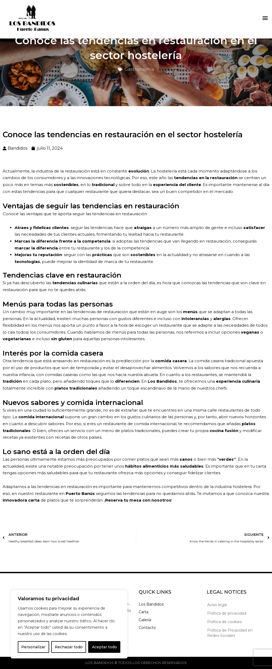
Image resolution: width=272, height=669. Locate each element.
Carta (143, 612)
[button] (265, 16)
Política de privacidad (226, 613)
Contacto (147, 627)
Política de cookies (224, 621)
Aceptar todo (104, 647)
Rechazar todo (69, 647)
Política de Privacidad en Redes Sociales (230, 633)
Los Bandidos (151, 604)
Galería (145, 620)
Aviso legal (217, 604)
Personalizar (33, 647)
